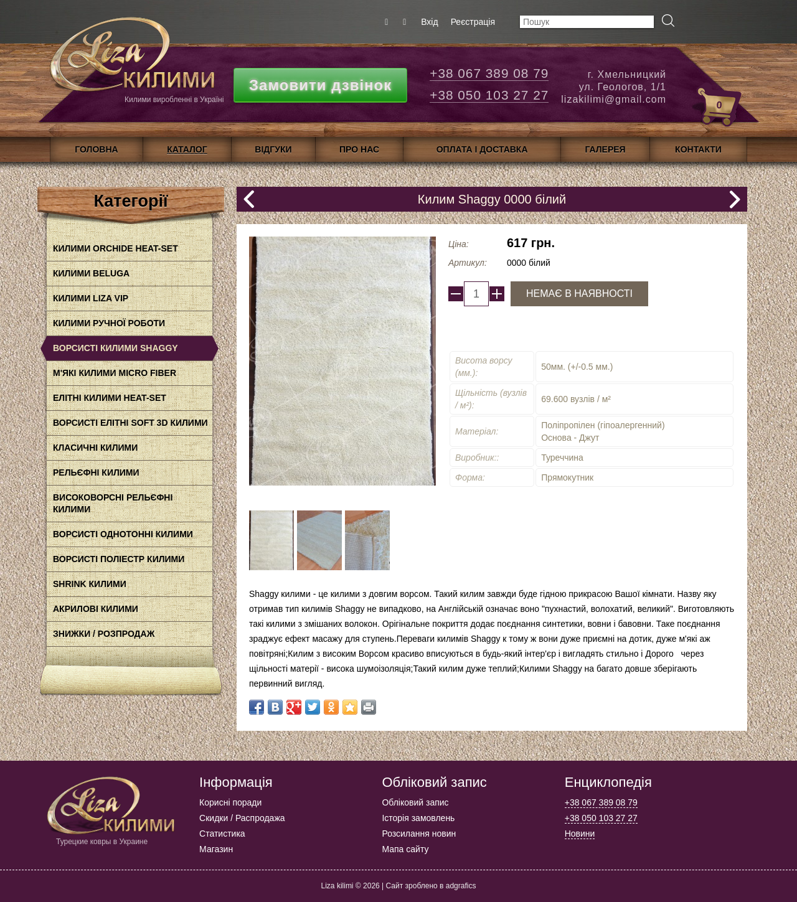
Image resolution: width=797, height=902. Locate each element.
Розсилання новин (419, 834)
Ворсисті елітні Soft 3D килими (130, 423)
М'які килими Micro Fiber (114, 373)
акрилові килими (95, 609)
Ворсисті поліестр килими (118, 559)
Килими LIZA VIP (90, 298)
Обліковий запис (415, 802)
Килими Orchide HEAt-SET (115, 248)
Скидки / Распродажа (242, 818)
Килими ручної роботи (109, 323)
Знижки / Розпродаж (103, 634)
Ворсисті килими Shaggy (115, 348)
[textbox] (587, 22)
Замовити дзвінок (320, 85)
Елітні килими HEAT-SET (109, 398)
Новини (580, 834)
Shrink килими (89, 584)
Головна (96, 149)
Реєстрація (473, 22)
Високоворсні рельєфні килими (112, 503)
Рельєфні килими (96, 472)
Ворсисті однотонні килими (123, 534)
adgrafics (461, 885)
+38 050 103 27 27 (489, 95)
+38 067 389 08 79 (489, 73)
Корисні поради (230, 802)
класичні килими (95, 448)
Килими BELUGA (91, 273)
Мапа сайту (405, 849)
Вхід (429, 22)
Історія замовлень (418, 818)
